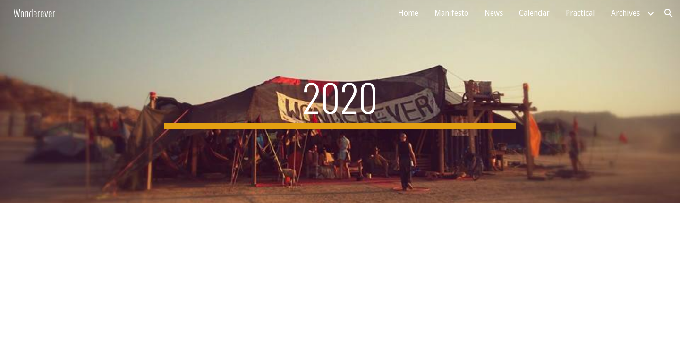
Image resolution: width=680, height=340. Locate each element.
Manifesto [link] (451, 12)
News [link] (493, 12)
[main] (340, 101)
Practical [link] (580, 12)
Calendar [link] (534, 12)
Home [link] (408, 12)
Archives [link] (625, 12)
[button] (668, 13)
